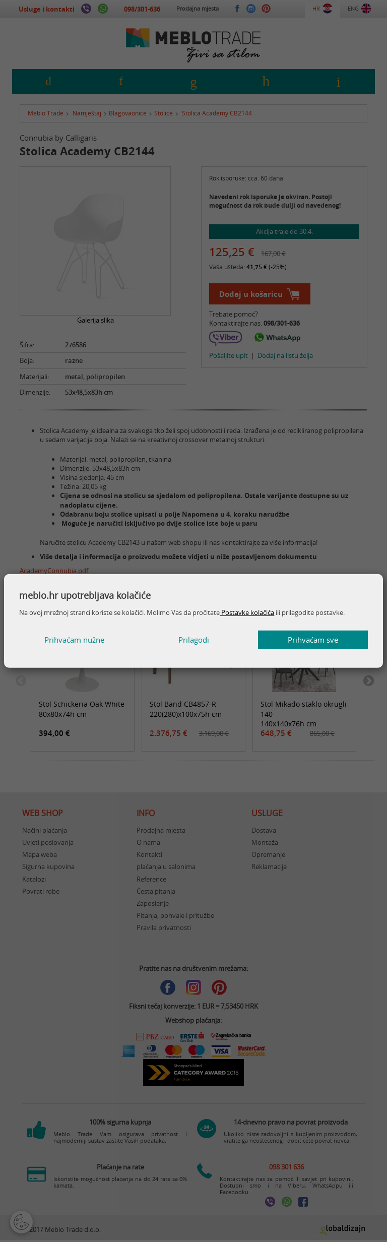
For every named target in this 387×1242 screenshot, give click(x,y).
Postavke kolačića (247, 612)
